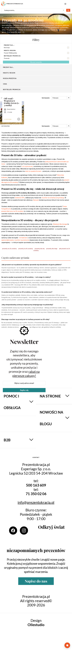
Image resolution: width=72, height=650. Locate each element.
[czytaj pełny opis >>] (15, 32)
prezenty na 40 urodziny (25, 248)
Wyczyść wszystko (36, 62)
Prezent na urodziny (31, 16)
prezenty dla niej (40, 248)
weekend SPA (20, 198)
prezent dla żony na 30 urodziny (12, 211)
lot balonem (23, 238)
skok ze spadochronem (33, 171)
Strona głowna (7, 16)
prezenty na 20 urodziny (9, 248)
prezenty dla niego (51, 248)
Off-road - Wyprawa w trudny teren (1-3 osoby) (11, 101)
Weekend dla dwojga (60, 224)
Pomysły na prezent (18, 16)
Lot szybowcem (27, 166)
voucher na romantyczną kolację (52, 198)
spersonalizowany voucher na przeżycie (15, 240)
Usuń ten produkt (68, 47)
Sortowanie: (46, 98)
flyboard (36, 200)
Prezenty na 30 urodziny (44, 16)
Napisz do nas (36, 581)
